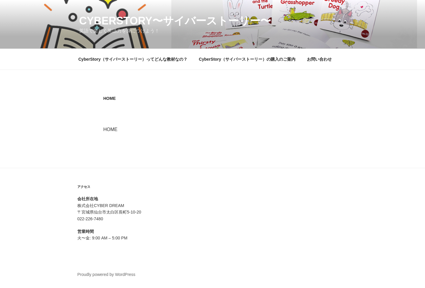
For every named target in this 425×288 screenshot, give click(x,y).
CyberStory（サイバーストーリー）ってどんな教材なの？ (133, 59)
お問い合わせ (319, 59)
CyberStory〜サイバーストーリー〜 (175, 21)
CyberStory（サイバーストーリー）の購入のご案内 (247, 59)
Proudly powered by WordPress (106, 274)
